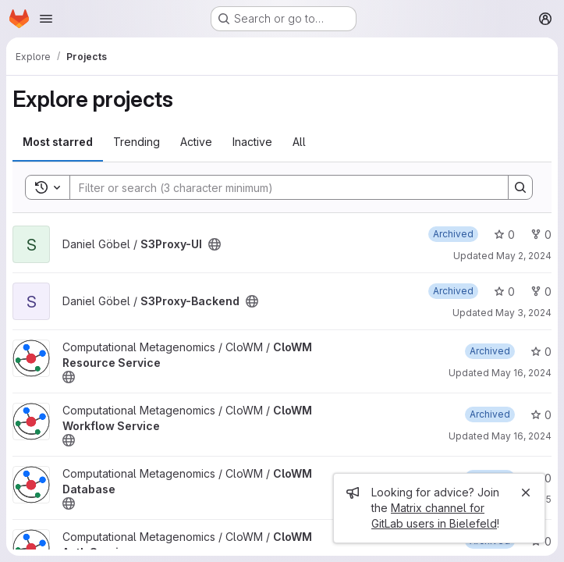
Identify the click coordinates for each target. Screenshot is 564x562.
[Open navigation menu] (46, 18)
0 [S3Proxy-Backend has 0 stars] (504, 291)
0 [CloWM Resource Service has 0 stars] (541, 351)
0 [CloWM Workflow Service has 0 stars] (541, 415)
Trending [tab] (136, 141)
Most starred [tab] (58, 141)
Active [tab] (196, 141)
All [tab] (299, 141)
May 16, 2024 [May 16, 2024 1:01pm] (521, 373)
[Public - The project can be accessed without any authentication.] (214, 244)
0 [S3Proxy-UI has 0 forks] (541, 234)
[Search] (281, 187)
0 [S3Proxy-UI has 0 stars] (504, 234)
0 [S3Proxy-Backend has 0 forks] (541, 291)
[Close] (525, 492)
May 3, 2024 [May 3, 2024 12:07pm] (523, 312)
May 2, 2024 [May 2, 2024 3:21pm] (524, 255)
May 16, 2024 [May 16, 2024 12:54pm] (521, 436)
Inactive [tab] (252, 141)
